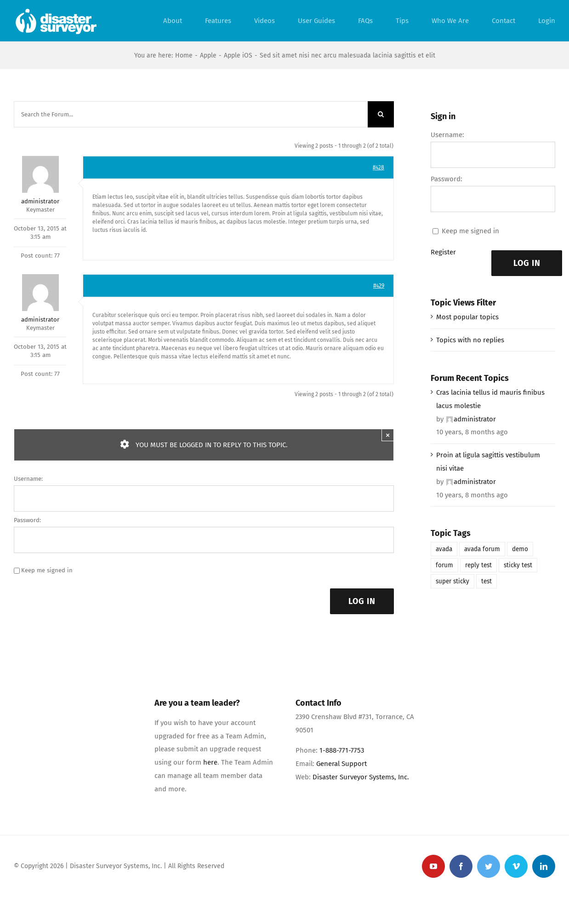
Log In (362, 601)
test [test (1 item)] (486, 581)
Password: (27, 520)
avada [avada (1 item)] (444, 549)
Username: (28, 478)
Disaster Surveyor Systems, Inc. (361, 777)
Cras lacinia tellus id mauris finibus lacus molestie (490, 399)
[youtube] (433, 866)
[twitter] (488, 866)
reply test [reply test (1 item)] (478, 565)
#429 (378, 285)
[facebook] (461, 866)
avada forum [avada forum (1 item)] (482, 549)
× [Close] (388, 435)
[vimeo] (516, 866)
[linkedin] (543, 866)
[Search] (381, 114)
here (210, 762)
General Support (341, 764)
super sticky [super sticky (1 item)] (452, 581)
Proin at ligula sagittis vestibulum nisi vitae (488, 461)
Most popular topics (467, 317)
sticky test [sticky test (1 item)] (518, 565)
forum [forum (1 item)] (444, 565)
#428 (378, 167)
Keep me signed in (47, 570)
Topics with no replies (470, 340)
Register (443, 252)
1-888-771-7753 (341, 750)
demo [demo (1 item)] (520, 549)
